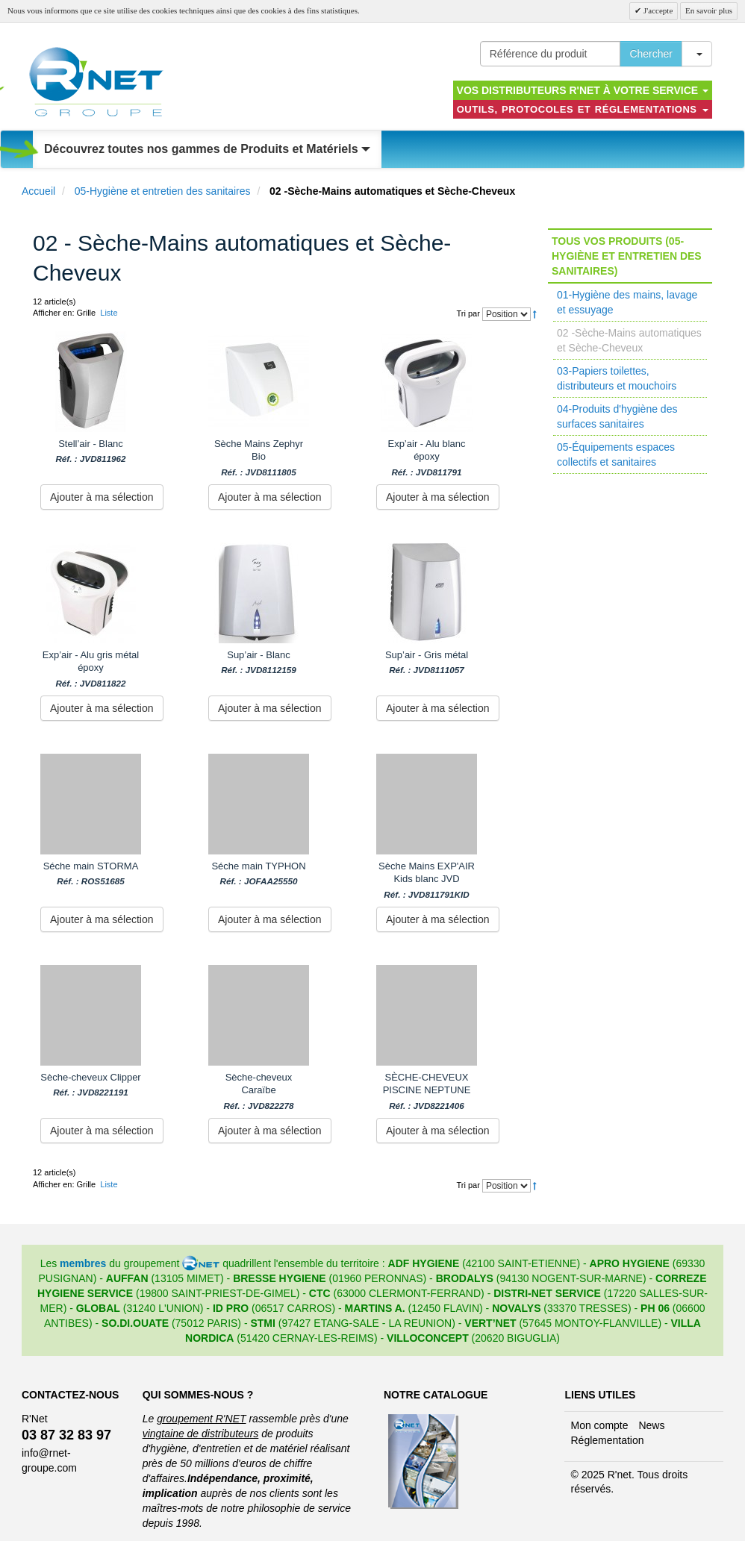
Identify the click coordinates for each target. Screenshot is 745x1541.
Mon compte (599, 1425)
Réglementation (606, 1440)
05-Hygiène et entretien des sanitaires (163, 191)
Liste (108, 312)
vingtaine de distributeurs (201, 1434)
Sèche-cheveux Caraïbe (258, 1091)
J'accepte (657, 10)
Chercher (651, 54)
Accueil (38, 191)
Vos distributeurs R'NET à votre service (582, 90)
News (651, 1425)
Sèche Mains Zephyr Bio (258, 458)
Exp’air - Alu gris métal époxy (91, 669)
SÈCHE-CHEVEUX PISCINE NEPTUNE (427, 1091)
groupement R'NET (201, 1419)
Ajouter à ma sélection (102, 497)
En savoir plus (708, 10)
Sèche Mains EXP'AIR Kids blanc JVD (426, 880)
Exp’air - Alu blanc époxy (426, 458)
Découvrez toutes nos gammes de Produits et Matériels (207, 149)
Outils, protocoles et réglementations (582, 109)
